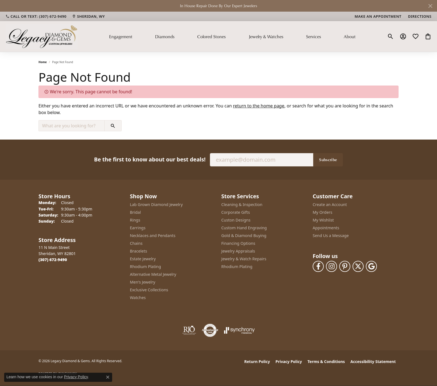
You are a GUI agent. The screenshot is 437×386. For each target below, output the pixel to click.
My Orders (322, 212)
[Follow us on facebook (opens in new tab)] (318, 266)
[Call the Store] (52, 259)
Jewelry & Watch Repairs (243, 258)
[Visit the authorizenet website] (210, 330)
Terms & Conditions (326, 361)
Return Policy (257, 361)
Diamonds (164, 37)
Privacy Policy (289, 361)
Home (42, 62)
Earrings (137, 227)
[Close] (430, 5)
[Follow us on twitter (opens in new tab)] (358, 266)
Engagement (120, 37)
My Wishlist (323, 220)
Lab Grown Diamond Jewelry (156, 204)
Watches (138, 297)
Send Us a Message (331, 235)
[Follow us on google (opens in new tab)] (371, 266)
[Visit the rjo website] (189, 330)
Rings (135, 220)
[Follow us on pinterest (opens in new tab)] (344, 266)
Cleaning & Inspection (241, 204)
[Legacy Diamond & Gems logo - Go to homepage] (41, 36)
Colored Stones (211, 37)
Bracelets (138, 251)
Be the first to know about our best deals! (149, 159)
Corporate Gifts (235, 212)
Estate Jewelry (143, 258)
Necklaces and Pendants (152, 235)
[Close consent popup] (107, 377)
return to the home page (258, 106)
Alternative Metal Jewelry (153, 274)
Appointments (326, 227)
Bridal (135, 212)
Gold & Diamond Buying (243, 235)
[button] (390, 36)
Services (313, 37)
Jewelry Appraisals (238, 251)
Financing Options (238, 243)
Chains (136, 243)
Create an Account (330, 204)
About (350, 37)
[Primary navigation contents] (232, 36)
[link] (36, 16)
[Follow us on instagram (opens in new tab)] (331, 266)
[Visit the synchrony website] (239, 330)
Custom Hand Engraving (244, 227)
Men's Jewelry (142, 282)
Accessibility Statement (373, 361)
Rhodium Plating (145, 266)
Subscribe (328, 159)
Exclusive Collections (149, 289)
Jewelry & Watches (266, 37)
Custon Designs (235, 220)
